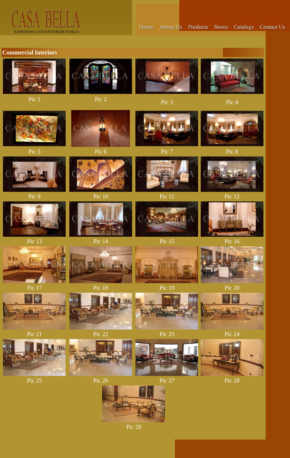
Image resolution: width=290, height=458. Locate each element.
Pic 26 (100, 380)
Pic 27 (166, 380)
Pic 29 (133, 427)
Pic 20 (232, 288)
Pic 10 (100, 196)
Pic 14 (100, 241)
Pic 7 (167, 151)
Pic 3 (167, 102)
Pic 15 (166, 241)
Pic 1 (34, 99)
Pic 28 (232, 380)
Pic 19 (166, 288)
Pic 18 (100, 288)
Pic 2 (101, 99)
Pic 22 (100, 334)
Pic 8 (232, 151)
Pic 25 (34, 380)
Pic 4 (232, 102)
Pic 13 (34, 241)
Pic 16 (232, 241)
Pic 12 (232, 196)
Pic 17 (34, 288)
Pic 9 (34, 196)
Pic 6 (101, 151)
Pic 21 (34, 334)
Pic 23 (166, 334)
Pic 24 (232, 334)
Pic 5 (34, 151)
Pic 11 (167, 196)
